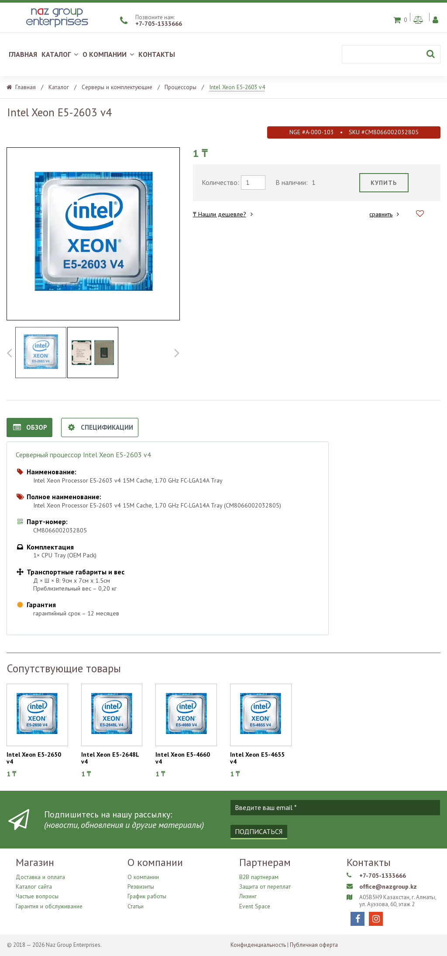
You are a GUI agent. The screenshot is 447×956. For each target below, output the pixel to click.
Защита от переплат (264, 886)
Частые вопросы (37, 894)
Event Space (254, 903)
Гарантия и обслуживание (49, 903)
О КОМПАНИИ (108, 54)
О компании (142, 877)
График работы (146, 894)
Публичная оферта (314, 945)
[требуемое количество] (253, 182)
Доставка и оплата (40, 877)
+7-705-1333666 (158, 24)
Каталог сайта (34, 886)
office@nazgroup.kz (387, 886)
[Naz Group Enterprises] (56, 27)
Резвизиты (140, 886)
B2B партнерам (258, 877)
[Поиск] (391, 54)
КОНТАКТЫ (156, 54)
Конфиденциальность (258, 945)
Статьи (135, 903)
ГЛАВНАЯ (23, 54)
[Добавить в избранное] (420, 214)
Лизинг (248, 894)
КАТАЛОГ (59, 54)
